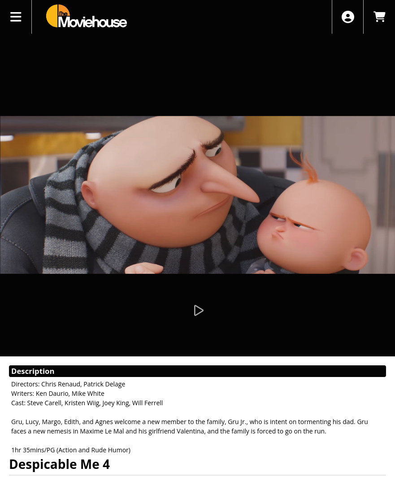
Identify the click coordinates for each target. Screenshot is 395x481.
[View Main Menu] (16, 17)
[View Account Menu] (348, 17)
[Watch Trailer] (198, 311)
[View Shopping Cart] (379, 17)
